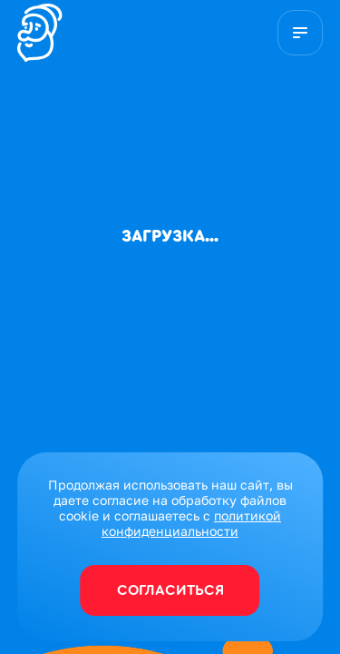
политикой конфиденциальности (191, 523)
